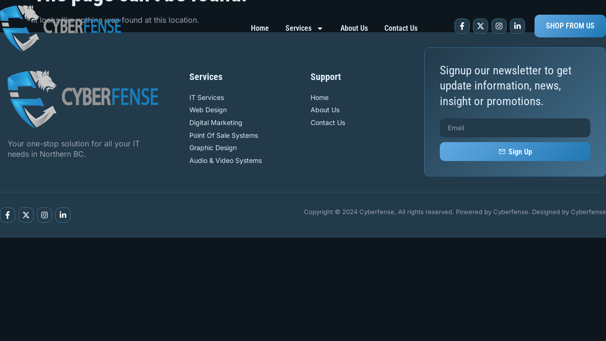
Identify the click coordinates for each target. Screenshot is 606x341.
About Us (354, 28)
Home (260, 28)
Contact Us (401, 28)
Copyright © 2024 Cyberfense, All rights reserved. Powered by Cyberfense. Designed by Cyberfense (455, 211)
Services (304, 28)
